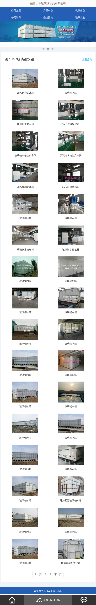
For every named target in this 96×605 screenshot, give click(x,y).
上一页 (36, 574)
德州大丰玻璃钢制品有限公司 (48, 3)
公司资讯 (16, 17)
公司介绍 (16, 10)
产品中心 (48, 10)
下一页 (59, 574)
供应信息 (80, 10)
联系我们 (80, 17)
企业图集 (48, 17)
